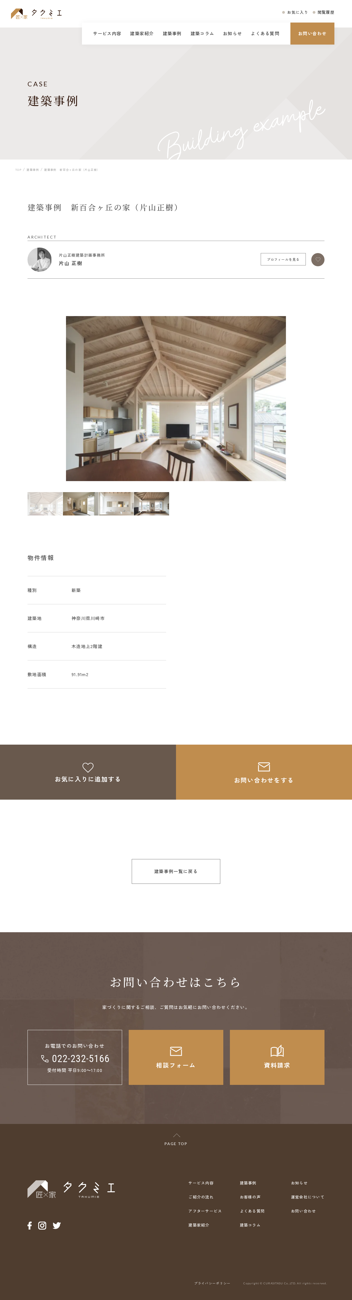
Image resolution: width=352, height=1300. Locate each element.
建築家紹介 (142, 33)
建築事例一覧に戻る (176, 871)
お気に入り (297, 12)
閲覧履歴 (326, 12)
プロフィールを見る (283, 259)
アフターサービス (205, 1211)
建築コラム (202, 33)
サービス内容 (107, 33)
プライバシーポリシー (212, 1283)
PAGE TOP (175, 1143)
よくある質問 (265, 33)
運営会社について (307, 1197)
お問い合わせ (312, 33)
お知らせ (232, 33)
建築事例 (172, 33)
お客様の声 (250, 1197)
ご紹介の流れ (201, 1197)
